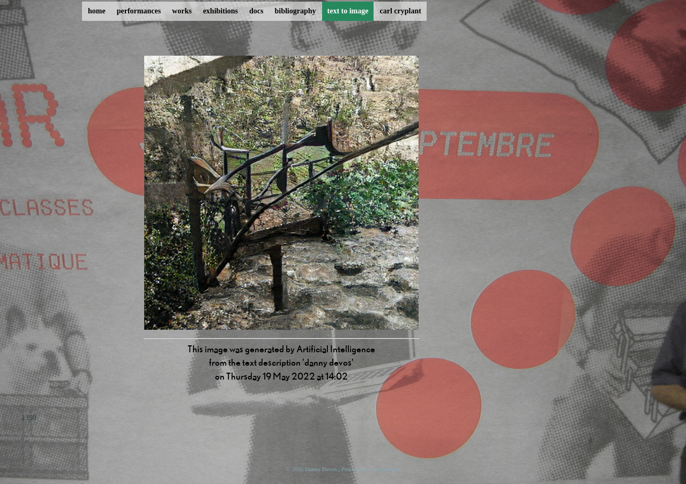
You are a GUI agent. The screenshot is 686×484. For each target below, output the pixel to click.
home (97, 11)
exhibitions (220, 11)
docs (256, 11)
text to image (348, 11)
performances (139, 11)
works (182, 11)
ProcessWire (385, 469)
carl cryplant (400, 11)
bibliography (295, 11)
